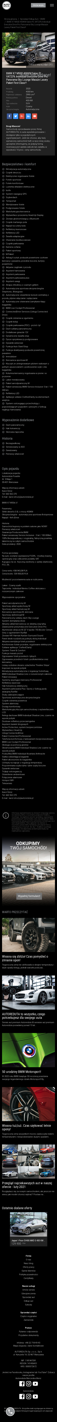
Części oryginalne (28, 1316)
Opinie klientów (28, 1271)
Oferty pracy (28, 1267)
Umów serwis (28, 1290)
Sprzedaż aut (28, 1297)
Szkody (28, 1304)
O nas (28, 1259)
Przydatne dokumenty (28, 1335)
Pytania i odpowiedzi (28, 1331)
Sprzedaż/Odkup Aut (29, 19)
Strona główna (10, 19)
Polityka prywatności (28, 1274)
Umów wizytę (38, 5)
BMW (42, 19)
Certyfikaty (28, 1278)
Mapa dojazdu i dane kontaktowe (28, 1346)
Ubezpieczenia (28, 1293)
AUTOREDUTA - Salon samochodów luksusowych (6, 5)
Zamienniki (28, 1320)
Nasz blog (28, 1263)
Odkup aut (28, 1301)
